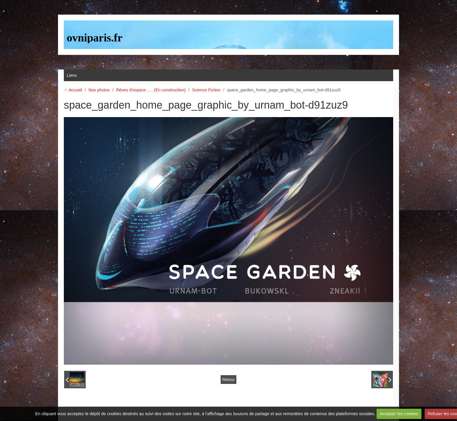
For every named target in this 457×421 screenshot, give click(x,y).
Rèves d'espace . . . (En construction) (151, 90)
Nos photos (99, 90)
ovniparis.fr (94, 38)
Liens (72, 75)
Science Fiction (206, 90)
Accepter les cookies (399, 413)
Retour (228, 379)
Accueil (75, 90)
